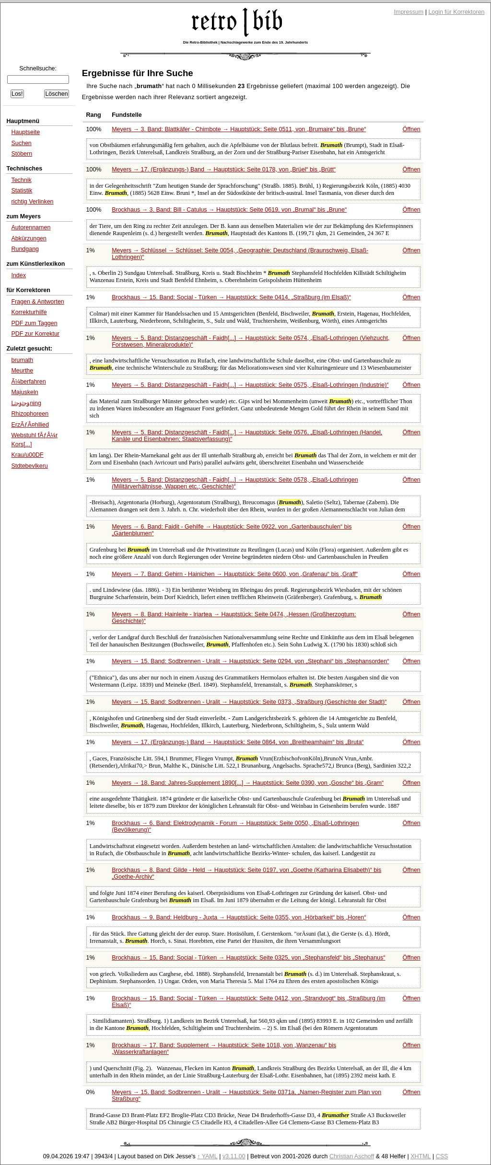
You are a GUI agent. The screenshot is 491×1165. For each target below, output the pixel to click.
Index (18, 275)
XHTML (420, 1156)
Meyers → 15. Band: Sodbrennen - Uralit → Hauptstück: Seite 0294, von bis (250, 661)
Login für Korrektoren (456, 12)
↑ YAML (207, 1156)
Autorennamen (30, 227)
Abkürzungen (29, 238)
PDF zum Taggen (34, 323)
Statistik (21, 190)
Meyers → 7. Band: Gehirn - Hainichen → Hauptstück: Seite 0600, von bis (235, 574)
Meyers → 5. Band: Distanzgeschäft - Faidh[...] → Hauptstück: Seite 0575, (250, 385)
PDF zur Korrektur (35, 333)
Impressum (409, 12)
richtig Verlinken (32, 201)
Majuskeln (24, 392)
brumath (22, 360)
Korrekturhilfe (29, 312)
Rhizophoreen (29, 413)
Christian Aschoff (351, 1156)
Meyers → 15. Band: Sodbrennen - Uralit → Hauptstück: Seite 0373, (249, 702)
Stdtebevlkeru (29, 466)
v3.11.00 (234, 1156)
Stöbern (21, 153)
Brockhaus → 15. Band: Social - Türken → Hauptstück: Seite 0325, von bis (248, 957)
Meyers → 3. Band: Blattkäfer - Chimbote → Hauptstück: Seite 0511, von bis (239, 129)
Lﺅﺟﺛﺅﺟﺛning (26, 403)
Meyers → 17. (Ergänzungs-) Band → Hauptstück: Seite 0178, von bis (224, 169)
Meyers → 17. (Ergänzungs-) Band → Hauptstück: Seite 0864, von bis (237, 742)
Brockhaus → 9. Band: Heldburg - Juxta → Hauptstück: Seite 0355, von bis (239, 917)
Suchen (21, 143)
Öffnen (412, 129)
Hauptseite (25, 132)
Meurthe (22, 370)
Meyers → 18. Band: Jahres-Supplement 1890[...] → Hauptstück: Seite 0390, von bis (248, 783)
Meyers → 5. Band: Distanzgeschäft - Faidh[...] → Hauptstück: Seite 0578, (235, 483)
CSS (442, 1156)
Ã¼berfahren (28, 381)
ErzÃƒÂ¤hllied (29, 424)
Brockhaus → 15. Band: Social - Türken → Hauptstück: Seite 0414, (231, 297)
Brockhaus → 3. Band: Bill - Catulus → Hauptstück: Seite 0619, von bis (229, 209)
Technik (21, 180)
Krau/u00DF (27, 455)
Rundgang (25, 249)
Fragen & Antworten (37, 301)
